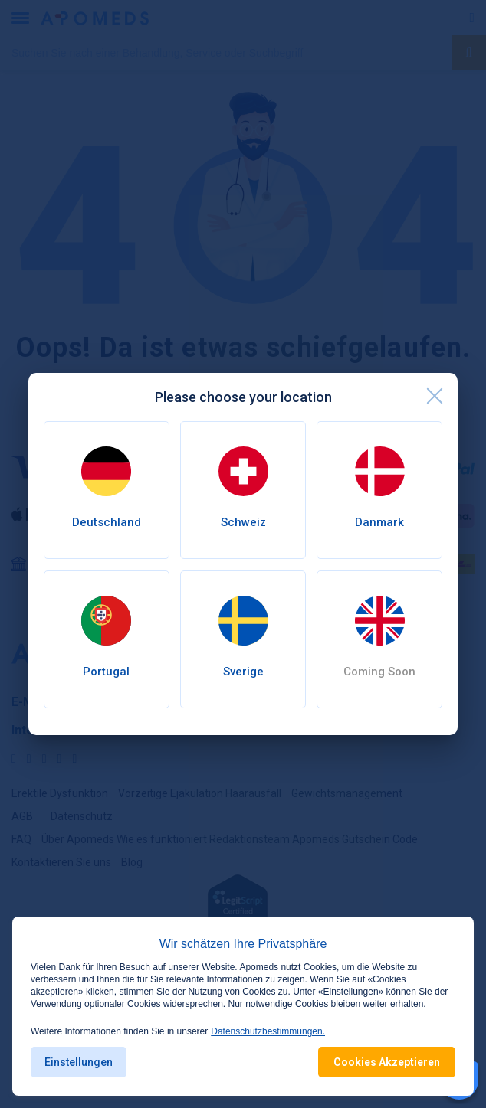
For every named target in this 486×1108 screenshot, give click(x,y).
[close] (434, 396)
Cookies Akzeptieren (386, 1062)
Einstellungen (78, 1062)
